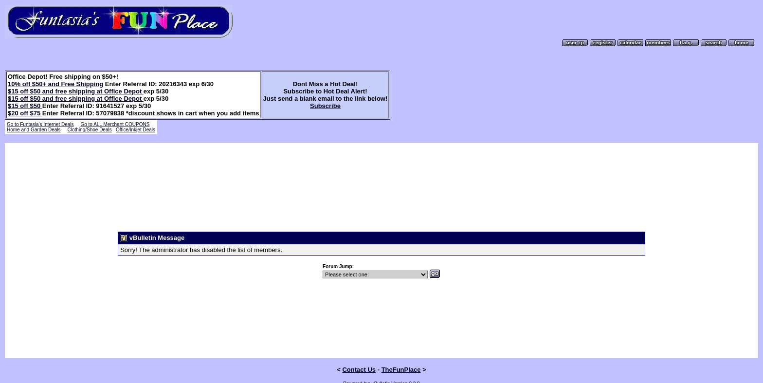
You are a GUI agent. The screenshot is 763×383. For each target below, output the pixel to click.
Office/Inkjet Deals (135, 129)
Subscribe (325, 105)
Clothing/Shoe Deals (90, 129)
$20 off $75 (25, 113)
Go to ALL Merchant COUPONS (114, 124)
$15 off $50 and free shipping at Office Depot (76, 91)
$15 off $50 (25, 105)
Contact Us (359, 353)
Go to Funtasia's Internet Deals (40, 124)
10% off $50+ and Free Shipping (55, 84)
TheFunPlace (401, 353)
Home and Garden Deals (34, 129)
